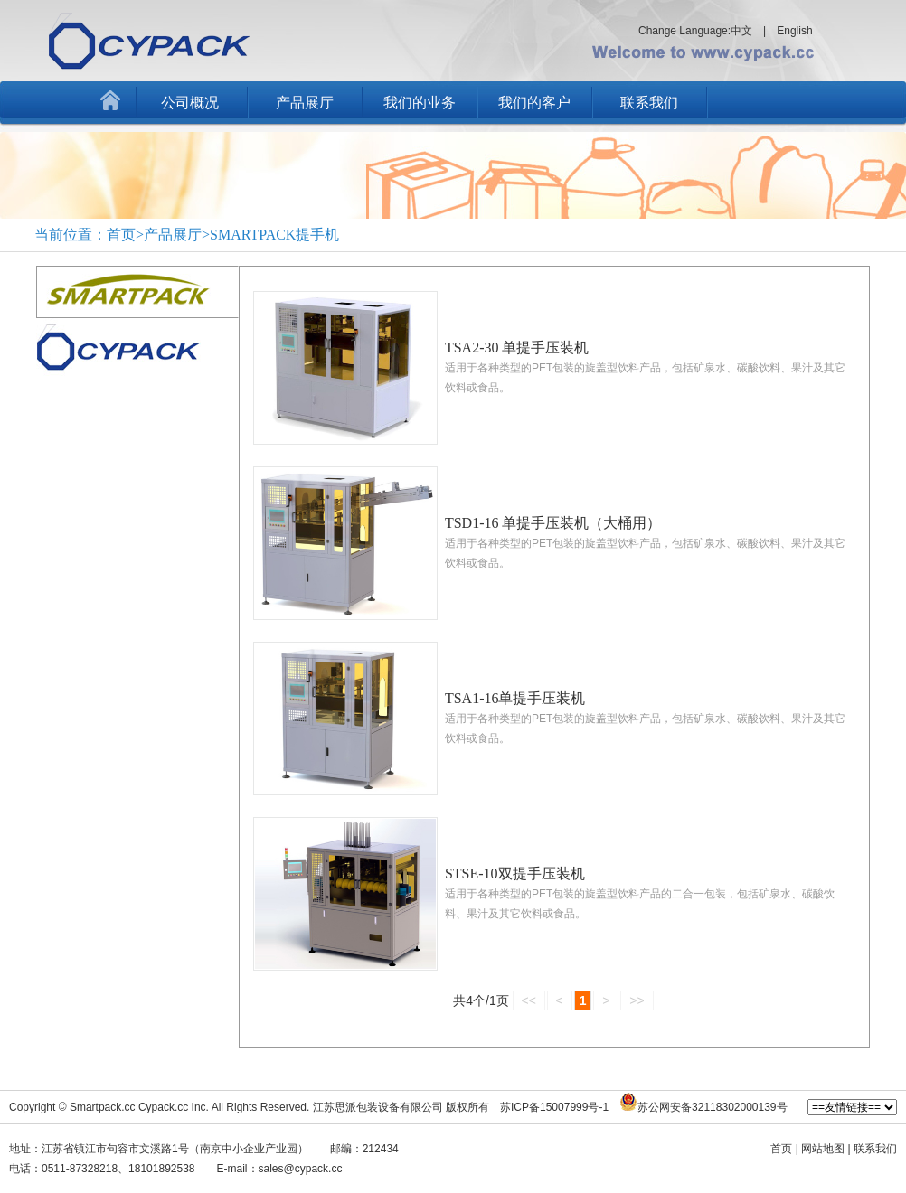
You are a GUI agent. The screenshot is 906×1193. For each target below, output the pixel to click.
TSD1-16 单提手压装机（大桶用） (553, 523)
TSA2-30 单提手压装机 (517, 347)
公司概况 (190, 102)
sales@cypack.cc (301, 1168)
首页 (781, 1148)
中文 (741, 30)
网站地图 (823, 1148)
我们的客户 (534, 102)
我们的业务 (419, 102)
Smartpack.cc (103, 1107)
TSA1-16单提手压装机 (515, 698)
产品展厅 (305, 102)
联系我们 (649, 102)
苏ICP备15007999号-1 (554, 1107)
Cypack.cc (163, 1107)
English (794, 30)
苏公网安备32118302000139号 (712, 1107)
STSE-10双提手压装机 (515, 873)
